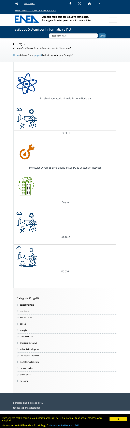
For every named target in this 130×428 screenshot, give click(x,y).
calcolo (23, 323)
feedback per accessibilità (26, 407)
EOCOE (65, 271)
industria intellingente (30, 349)
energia (23, 330)
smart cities (25, 374)
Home (16, 55)
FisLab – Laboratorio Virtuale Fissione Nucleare (65, 98)
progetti (38, 55)
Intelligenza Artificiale (29, 355)
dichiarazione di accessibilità (28, 402)
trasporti (24, 381)
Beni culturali (26, 317)
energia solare (26, 336)
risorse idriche (26, 368)
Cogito (65, 202)
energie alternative (28, 343)
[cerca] (73, 35)
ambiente (24, 311)
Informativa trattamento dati (63, 425)
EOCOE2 (65, 237)
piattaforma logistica (29, 362)
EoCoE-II (65, 133)
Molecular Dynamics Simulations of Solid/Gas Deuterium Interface (65, 168)
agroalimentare (27, 304)
